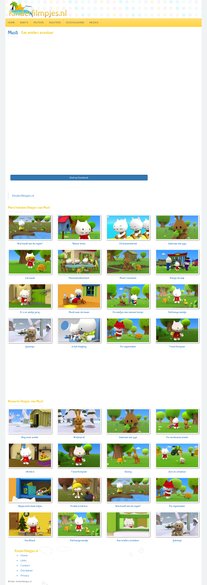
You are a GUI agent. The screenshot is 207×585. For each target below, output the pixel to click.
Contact (25, 565)
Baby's (24, 22)
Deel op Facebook (79, 177)
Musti (13, 33)
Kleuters (55, 22)
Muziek (93, 22)
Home (11, 22)
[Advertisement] (103, 63)
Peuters (38, 22)
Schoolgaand (75, 22)
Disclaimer (26, 570)
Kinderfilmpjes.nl (23, 195)
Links (23, 560)
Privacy (24, 575)
